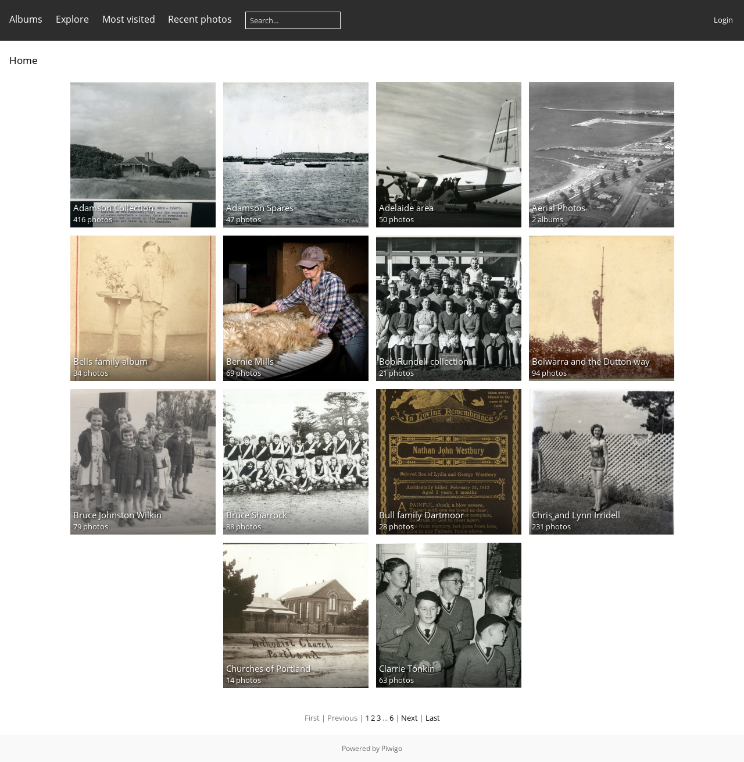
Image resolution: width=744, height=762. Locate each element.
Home (23, 60)
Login (723, 20)
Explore (72, 19)
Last (432, 718)
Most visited (128, 19)
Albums (25, 19)
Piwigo (391, 748)
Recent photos (200, 19)
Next (409, 718)
